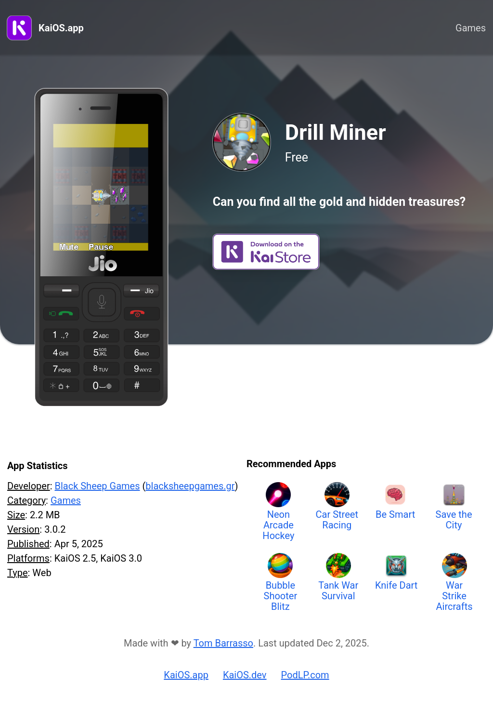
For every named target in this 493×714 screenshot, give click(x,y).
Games (470, 28)
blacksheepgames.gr (189, 486)
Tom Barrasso (223, 643)
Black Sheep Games (97, 486)
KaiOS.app (61, 28)
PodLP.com (305, 675)
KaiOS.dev (245, 675)
